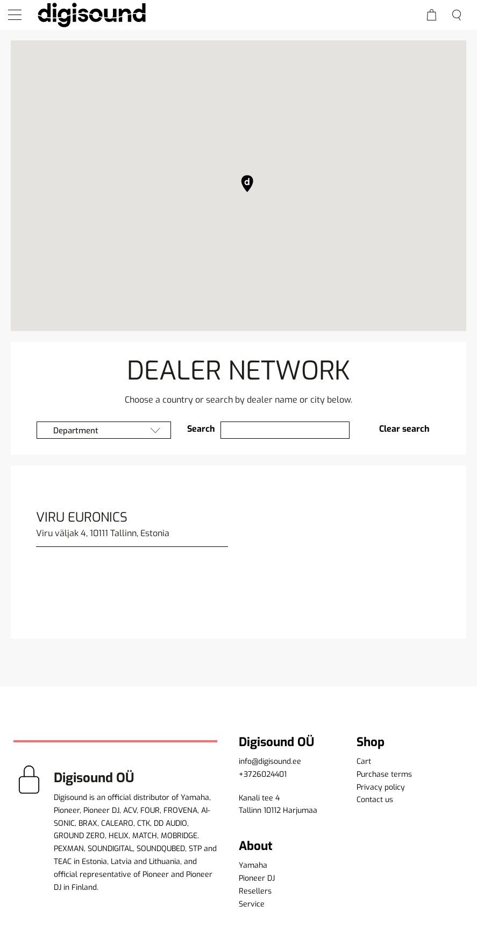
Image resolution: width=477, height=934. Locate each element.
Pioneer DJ (257, 878)
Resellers (255, 891)
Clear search (404, 428)
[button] (247, 183)
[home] (91, 14)
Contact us (375, 800)
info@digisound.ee (270, 761)
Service (252, 904)
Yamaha (253, 865)
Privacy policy (381, 787)
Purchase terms (384, 774)
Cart (364, 761)
